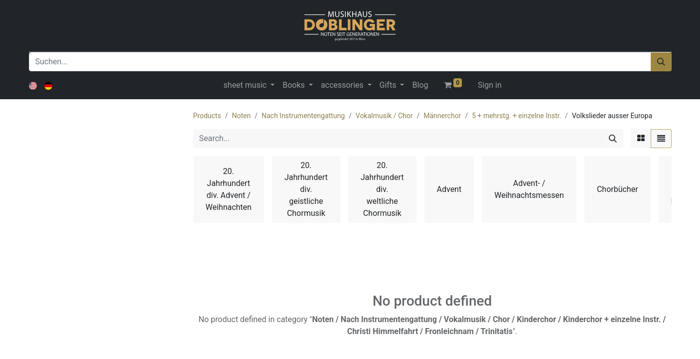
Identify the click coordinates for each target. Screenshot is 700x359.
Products (207, 116)
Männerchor (442, 116)
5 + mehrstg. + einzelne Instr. (516, 116)
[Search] (612, 138)
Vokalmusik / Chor (384, 116)
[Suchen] (661, 61)
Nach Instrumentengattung (303, 116)
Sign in (490, 85)
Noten (241, 116)
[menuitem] (420, 85)
